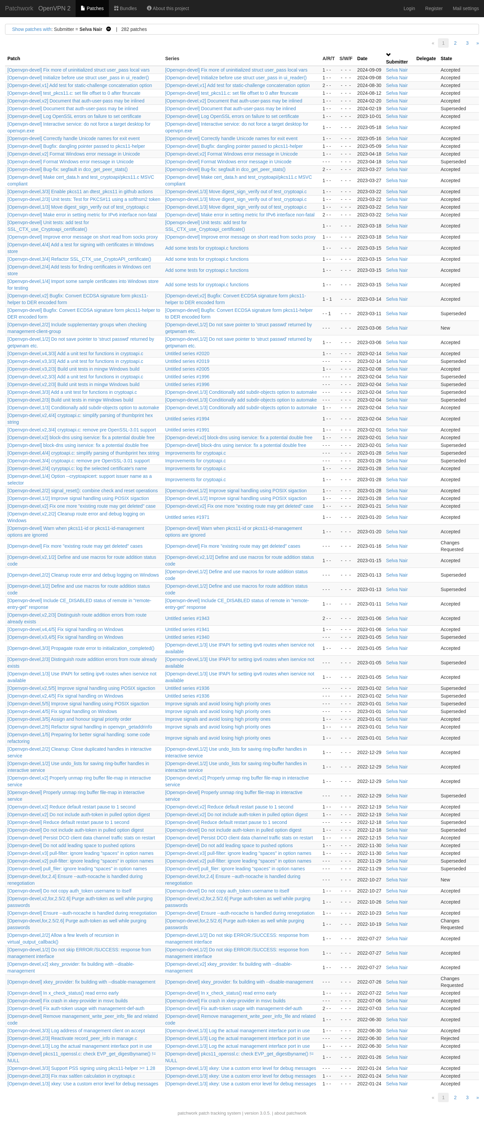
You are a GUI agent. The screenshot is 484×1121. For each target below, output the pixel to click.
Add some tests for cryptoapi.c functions (206, 248)
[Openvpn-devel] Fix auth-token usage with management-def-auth (76, 1008)
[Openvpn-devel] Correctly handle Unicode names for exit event (73, 138)
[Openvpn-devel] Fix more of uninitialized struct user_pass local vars (78, 70)
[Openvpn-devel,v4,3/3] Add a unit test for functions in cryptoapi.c (75, 353)
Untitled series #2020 (187, 353)
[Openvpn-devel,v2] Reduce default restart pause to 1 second (71, 806)
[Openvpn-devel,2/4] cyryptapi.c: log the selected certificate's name (77, 468)
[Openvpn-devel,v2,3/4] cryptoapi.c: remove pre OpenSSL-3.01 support (81, 429)
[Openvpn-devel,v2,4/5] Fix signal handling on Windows (65, 696)
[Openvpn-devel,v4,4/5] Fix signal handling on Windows (65, 629)
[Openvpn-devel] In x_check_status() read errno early (63, 993)
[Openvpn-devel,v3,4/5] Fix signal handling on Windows (65, 637)
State (446, 58)
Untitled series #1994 (187, 418)
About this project (168, 8)
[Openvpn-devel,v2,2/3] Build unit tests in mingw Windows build (73, 384)
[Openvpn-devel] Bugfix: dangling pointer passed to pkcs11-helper (76, 146)
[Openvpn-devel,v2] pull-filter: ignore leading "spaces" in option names (80, 861)
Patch (13, 58)
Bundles (125, 8)
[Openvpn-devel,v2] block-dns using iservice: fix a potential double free (81, 437)
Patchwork (19, 8)
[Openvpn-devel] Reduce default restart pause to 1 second (68, 822)
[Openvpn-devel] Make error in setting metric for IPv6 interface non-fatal (82, 214)
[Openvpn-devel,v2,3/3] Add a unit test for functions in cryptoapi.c (75, 376)
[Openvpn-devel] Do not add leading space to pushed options (71, 845)
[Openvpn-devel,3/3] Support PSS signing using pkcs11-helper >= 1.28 (81, 1068)
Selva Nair (397, 70)
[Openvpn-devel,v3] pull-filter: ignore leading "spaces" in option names (80, 853)
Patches (92, 8)
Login (409, 8)
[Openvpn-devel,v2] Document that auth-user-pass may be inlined (76, 100)
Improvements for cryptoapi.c (195, 453)
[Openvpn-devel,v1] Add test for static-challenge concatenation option (79, 85)
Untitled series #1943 (187, 618)
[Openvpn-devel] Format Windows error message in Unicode (70, 161)
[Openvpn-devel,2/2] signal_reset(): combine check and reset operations (82, 490)
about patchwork (290, 1113)
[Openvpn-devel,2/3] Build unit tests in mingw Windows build (70, 400)
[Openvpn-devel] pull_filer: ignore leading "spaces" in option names (77, 868)
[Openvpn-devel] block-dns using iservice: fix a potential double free (77, 445)
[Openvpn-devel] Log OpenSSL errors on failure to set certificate (74, 116)
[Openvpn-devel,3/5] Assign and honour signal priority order (69, 719)
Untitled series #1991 (187, 429)
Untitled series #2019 (187, 361)
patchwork (187, 1113)
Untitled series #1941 (187, 629)
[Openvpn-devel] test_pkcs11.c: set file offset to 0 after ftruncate (73, 93)
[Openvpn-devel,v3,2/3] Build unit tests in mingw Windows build (73, 369)
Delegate (426, 58)
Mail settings (466, 8)
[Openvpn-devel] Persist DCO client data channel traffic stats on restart (81, 837)
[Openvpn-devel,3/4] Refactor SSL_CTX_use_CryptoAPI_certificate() (79, 259)
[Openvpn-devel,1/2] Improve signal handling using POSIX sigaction (236, 490)
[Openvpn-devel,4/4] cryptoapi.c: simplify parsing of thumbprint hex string (83, 453)
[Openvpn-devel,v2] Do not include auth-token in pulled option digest (78, 814)
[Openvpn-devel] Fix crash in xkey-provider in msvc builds (67, 1000)
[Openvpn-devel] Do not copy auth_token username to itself (69, 891)
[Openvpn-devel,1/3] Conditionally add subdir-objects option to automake (241, 392)
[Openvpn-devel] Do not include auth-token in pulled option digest (75, 830)
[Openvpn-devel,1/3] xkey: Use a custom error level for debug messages (240, 1068)
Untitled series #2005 (187, 369)
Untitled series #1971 (187, 517)
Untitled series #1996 (187, 376)
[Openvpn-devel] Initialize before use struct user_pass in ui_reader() (78, 77)
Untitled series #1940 (187, 637)
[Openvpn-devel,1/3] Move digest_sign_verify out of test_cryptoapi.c (236, 191)
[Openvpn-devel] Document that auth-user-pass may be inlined (72, 108)
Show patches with (31, 29)
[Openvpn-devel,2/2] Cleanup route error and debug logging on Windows (83, 575)
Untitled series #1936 (187, 688)
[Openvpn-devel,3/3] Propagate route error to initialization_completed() (80, 648)
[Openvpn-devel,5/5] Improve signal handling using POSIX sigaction (78, 703)
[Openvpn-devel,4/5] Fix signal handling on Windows (62, 711)
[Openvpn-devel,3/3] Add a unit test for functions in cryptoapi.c (72, 392)
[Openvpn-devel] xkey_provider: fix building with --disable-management (81, 982)
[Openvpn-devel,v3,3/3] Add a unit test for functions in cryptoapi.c (75, 361)
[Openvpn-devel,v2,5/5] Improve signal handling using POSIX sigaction (81, 688)
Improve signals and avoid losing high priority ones (218, 703)
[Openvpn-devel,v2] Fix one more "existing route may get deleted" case (81, 506)
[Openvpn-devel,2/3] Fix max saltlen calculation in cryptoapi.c (71, 1076)
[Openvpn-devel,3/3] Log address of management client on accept (76, 1030)
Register (434, 8)
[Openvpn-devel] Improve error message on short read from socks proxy (82, 237)
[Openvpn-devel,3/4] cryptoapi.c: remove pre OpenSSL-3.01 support (78, 460)
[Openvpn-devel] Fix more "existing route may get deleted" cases (75, 546)
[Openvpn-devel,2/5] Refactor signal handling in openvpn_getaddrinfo (79, 727)
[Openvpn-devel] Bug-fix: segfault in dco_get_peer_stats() (67, 169)
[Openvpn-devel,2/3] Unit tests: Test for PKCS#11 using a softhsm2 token (83, 199)
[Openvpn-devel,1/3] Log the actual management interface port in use (237, 1030)
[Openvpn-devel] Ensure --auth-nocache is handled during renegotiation (82, 913)
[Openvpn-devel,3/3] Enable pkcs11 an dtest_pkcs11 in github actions (80, 191)
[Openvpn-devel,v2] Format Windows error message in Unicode (73, 154)
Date (362, 58)
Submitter (397, 62)
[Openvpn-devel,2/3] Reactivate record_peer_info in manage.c (72, 1038)
